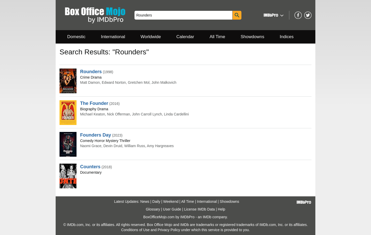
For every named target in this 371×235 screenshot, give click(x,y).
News (144, 201)
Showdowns (252, 36)
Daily (156, 201)
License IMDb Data (199, 209)
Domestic (76, 36)
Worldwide (150, 36)
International (113, 36)
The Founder (94, 103)
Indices (287, 36)
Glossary (153, 209)
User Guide (172, 209)
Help (221, 209)
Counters (90, 166)
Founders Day (95, 135)
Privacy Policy (169, 230)
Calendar (185, 36)
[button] (273, 15)
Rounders (91, 71)
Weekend (171, 201)
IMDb (207, 217)
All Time (217, 36)
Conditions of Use (135, 230)
